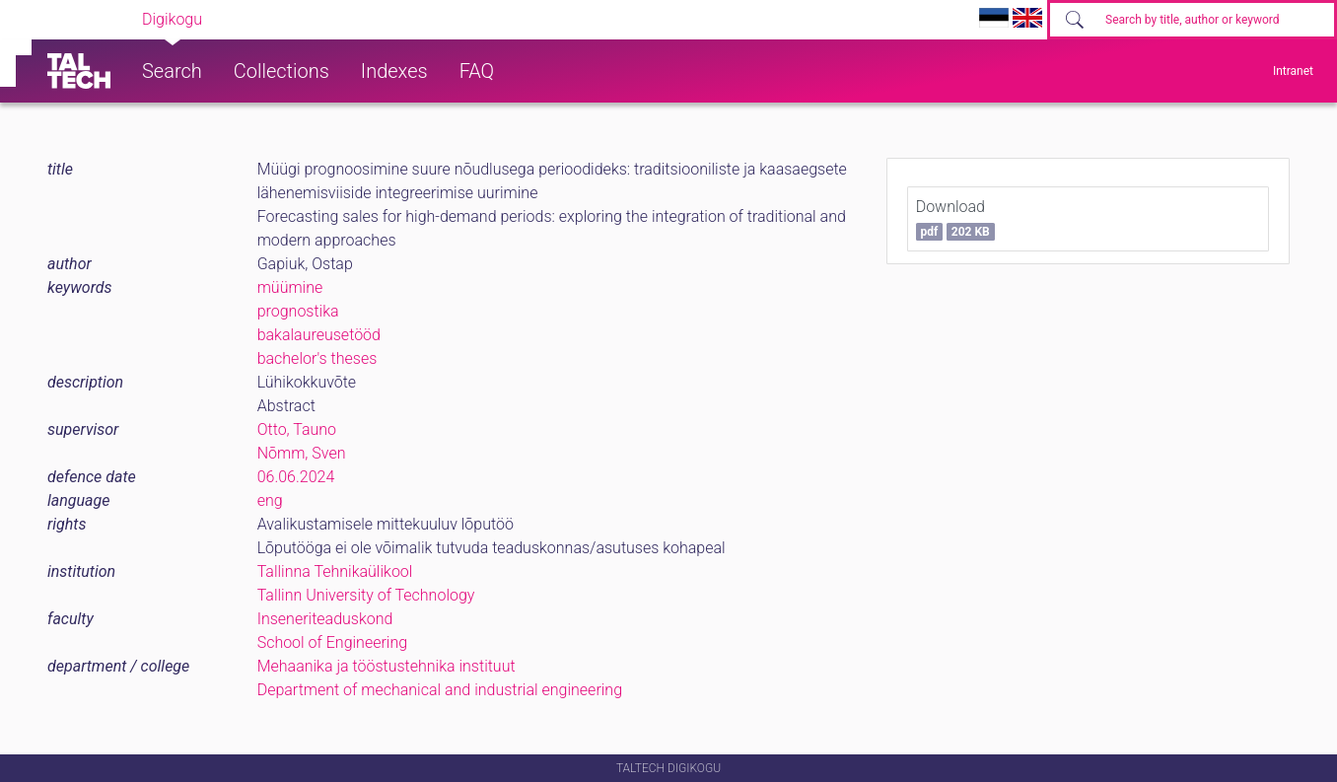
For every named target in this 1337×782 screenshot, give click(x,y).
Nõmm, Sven (301, 453)
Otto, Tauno (296, 429)
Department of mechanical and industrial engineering (439, 689)
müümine (290, 287)
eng (270, 500)
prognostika (298, 311)
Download (955, 219)
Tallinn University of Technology (366, 595)
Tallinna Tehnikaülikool (335, 571)
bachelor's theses (317, 358)
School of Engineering (332, 642)
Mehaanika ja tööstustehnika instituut (386, 666)
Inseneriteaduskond (325, 618)
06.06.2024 (296, 476)
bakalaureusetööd (319, 334)
